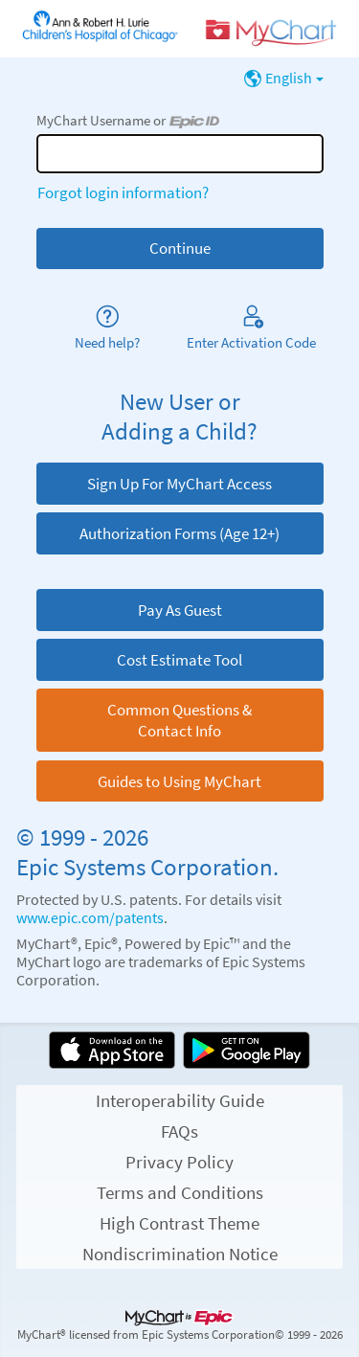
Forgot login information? (123, 192)
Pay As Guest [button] (180, 610)
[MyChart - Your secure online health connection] (179, 29)
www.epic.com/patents (90, 918)
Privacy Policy (179, 1161)
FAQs (179, 1131)
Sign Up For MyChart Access (179, 483)
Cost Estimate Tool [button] (179, 659)
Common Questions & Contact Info (179, 720)
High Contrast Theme (179, 1222)
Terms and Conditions (180, 1192)
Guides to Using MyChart (179, 781)
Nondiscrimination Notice (180, 1253)
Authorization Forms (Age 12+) (179, 533)
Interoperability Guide (180, 1100)
